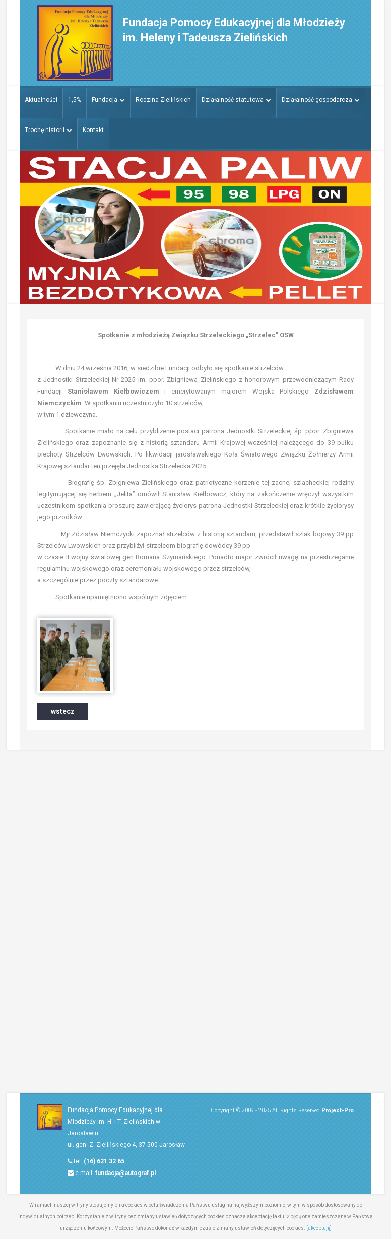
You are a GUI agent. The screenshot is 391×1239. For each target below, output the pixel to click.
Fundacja (108, 99)
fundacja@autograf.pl (125, 1173)
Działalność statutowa (237, 99)
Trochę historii (48, 129)
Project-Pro (337, 1110)
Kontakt (93, 129)
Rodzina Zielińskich (163, 99)
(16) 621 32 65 (104, 1161)
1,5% (74, 99)
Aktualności (41, 99)
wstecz (63, 711)
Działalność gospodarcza (322, 99)
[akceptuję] (319, 1228)
